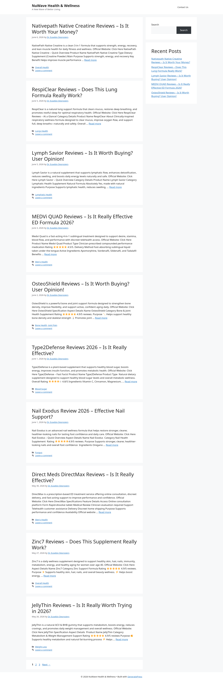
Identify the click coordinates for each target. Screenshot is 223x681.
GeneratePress (135, 676)
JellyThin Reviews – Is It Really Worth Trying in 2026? (82, 608)
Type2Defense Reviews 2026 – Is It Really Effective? (79, 350)
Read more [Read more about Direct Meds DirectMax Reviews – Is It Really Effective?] (105, 512)
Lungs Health (41, 131)
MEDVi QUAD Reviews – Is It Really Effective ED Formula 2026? (82, 219)
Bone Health (41, 325)
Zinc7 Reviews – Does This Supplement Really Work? (84, 544)
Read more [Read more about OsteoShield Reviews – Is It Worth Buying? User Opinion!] (101, 318)
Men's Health (41, 261)
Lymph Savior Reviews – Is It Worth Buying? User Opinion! (82, 155)
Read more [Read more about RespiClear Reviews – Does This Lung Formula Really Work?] (95, 123)
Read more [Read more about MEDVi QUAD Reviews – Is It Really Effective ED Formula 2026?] (50, 254)
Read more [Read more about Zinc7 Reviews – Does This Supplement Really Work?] (50, 575)
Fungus (38, 452)
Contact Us (182, 7)
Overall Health (42, 67)
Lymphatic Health (43, 194)
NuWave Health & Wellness (56, 5)
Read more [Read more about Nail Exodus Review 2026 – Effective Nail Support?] (112, 445)
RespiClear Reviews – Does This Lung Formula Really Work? (74, 92)
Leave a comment (43, 70)
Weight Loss (41, 646)
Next (46, 664)
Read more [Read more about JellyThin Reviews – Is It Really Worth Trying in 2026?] (122, 639)
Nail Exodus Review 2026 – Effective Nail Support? (78, 413)
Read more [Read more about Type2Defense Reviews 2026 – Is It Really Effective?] (131, 381)
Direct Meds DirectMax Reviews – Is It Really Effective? (83, 477)
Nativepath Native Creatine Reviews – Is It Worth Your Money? (80, 28)
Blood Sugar (41, 389)
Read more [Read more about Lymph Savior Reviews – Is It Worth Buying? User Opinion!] (115, 187)
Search (155, 24)
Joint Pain (52, 325)
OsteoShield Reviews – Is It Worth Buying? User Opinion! (80, 286)
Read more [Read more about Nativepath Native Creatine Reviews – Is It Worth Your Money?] (90, 60)
